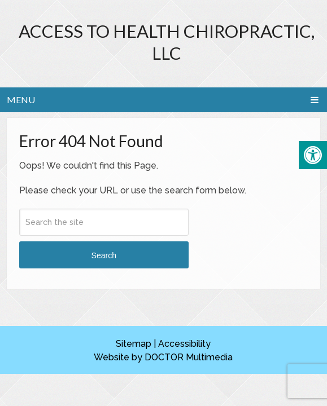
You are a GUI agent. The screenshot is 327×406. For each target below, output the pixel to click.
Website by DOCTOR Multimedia (163, 357)
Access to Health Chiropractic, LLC (167, 42)
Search (103, 255)
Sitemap (133, 343)
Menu (21, 99)
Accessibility (184, 343)
